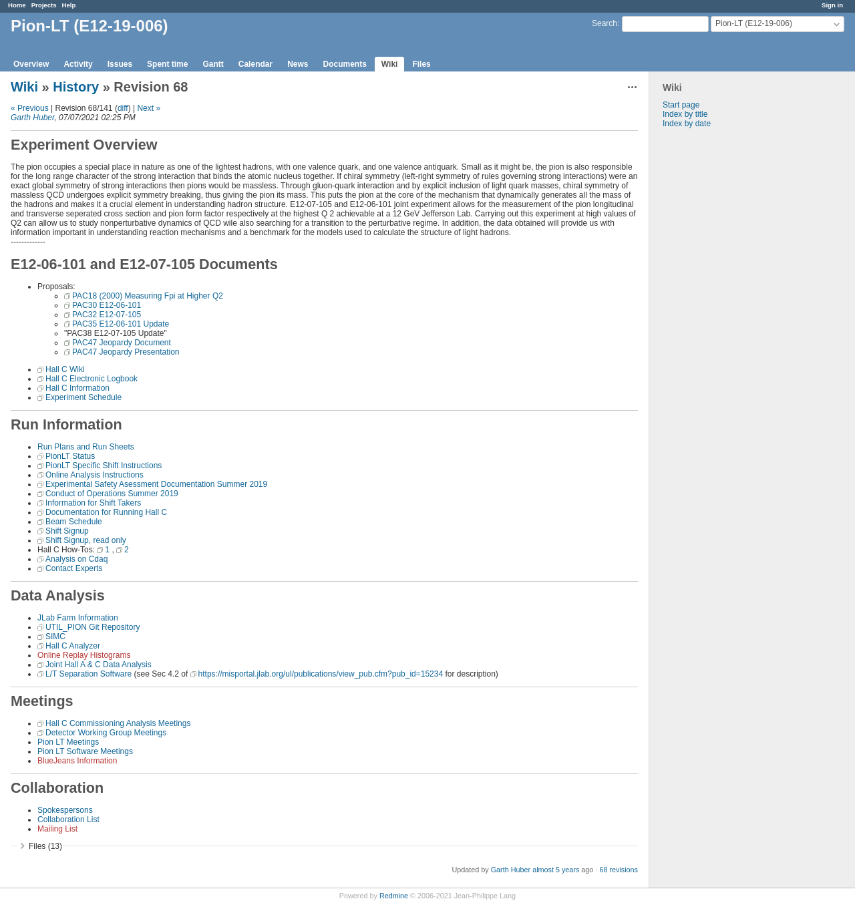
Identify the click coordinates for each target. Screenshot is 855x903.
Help (69, 5)
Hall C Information (77, 388)
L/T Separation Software (88, 674)
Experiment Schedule (83, 397)
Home (17, 5)
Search (604, 23)
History (76, 86)
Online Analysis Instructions (94, 475)
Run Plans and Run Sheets (85, 447)
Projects (44, 5)
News (297, 64)
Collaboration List (68, 819)
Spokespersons (65, 810)
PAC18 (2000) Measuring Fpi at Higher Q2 (147, 296)
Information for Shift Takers (93, 503)
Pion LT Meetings (68, 742)
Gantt (212, 64)
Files (421, 64)
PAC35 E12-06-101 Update (120, 324)
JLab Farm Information (77, 617)
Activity (77, 64)
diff (123, 108)
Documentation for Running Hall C (106, 512)
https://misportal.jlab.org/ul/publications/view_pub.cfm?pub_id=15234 (321, 674)
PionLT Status (70, 456)
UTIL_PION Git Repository (92, 627)
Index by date (687, 123)
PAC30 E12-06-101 (106, 305)
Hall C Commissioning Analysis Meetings (117, 723)
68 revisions (618, 870)
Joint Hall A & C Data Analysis (98, 664)
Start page (681, 105)
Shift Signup (67, 531)
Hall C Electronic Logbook (91, 378)
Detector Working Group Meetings (105, 732)
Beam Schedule (73, 521)
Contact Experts (73, 568)
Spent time (167, 64)
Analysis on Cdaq (76, 559)
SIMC (55, 636)
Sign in (832, 5)
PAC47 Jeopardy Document (121, 342)
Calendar (255, 64)
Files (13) (45, 846)
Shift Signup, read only (85, 540)
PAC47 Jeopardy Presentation (126, 352)
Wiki (389, 64)
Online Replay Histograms (83, 655)
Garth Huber (32, 117)
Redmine (393, 896)
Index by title (685, 114)
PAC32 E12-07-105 (106, 314)
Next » (148, 108)
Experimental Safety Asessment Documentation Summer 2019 (156, 484)
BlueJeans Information (77, 760)
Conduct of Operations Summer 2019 (111, 493)
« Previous (30, 108)
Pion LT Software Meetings (85, 751)
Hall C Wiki (65, 369)
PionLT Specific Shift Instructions (103, 465)
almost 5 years (555, 870)
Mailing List (57, 829)
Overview (31, 64)
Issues (120, 64)
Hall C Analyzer (72, 646)
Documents (345, 64)
